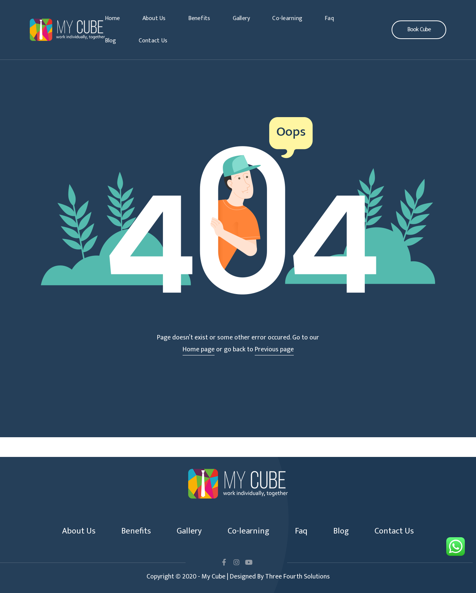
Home (112, 18)
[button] (419, 29)
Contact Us (153, 41)
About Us (154, 18)
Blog (110, 41)
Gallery (241, 18)
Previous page (274, 349)
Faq (329, 18)
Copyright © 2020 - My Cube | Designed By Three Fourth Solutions (238, 576)
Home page (199, 349)
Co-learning (287, 18)
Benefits (199, 18)
